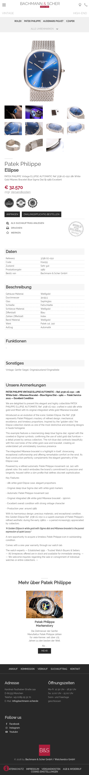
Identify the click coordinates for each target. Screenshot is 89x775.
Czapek (70, 21)
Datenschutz (15, 769)
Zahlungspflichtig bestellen (41, 214)
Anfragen (12, 214)
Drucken (14, 228)
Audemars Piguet (53, 21)
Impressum (32, 769)
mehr (44, 650)
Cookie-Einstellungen (44, 771)
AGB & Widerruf (72, 769)
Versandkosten (51, 769)
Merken (13, 232)
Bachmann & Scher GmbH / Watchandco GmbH (50, 759)
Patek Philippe (32, 21)
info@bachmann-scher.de (25, 701)
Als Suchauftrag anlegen (25, 223)
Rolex (17, 21)
